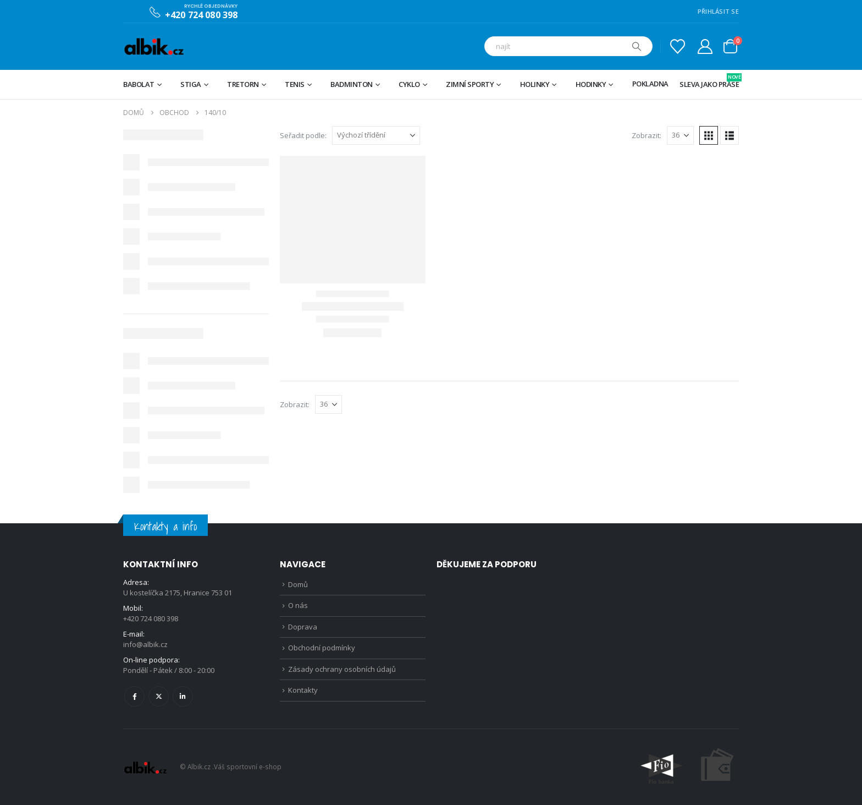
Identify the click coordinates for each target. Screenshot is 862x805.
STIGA (190, 84)
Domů (298, 584)
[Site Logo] (153, 46)
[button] (708, 135)
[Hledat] (636, 46)
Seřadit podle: (303, 135)
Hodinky (591, 84)
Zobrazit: (646, 135)
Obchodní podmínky (321, 648)
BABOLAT (138, 84)
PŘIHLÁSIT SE (718, 11)
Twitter (158, 696)
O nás (298, 605)
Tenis (295, 84)
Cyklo (409, 84)
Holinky (535, 84)
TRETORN (243, 84)
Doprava (302, 627)
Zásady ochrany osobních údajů (342, 669)
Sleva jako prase (709, 81)
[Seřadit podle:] (376, 135)
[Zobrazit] (680, 135)
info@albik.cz (145, 644)
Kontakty (303, 690)
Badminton (351, 84)
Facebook (134, 696)
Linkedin (183, 696)
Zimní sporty (470, 84)
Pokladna (650, 84)
